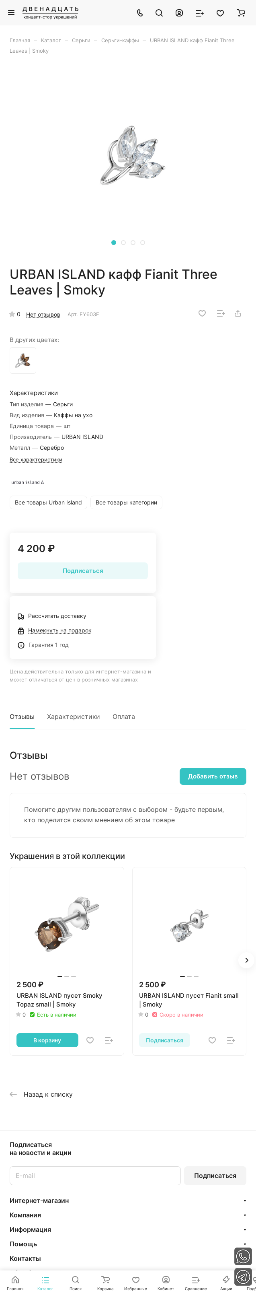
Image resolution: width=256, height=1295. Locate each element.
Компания (25, 1215)
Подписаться (215, 1175)
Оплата (124, 716)
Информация (30, 1229)
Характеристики (73, 716)
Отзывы (22, 716)
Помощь (23, 1244)
